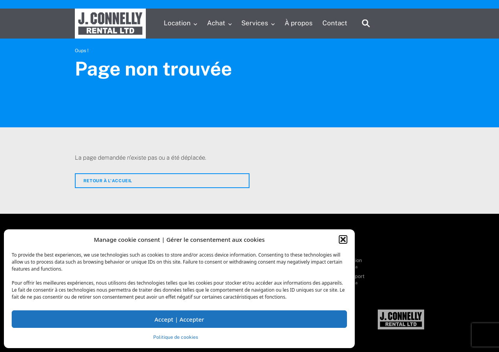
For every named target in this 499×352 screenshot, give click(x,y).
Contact (334, 23)
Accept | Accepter (179, 319)
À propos (299, 23)
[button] (343, 239)
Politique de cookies (175, 337)
